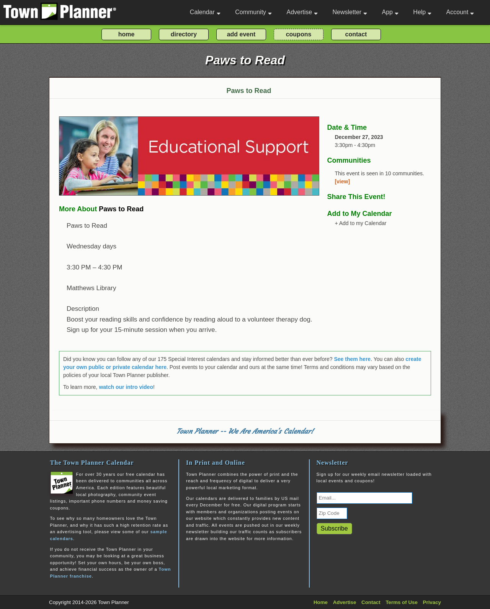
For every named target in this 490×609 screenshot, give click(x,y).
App (390, 12)
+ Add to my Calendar (360, 223)
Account (460, 12)
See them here (352, 359)
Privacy (432, 602)
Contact (371, 602)
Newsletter (350, 12)
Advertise (302, 12)
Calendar (205, 12)
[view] (342, 181)
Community (253, 12)
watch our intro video (126, 387)
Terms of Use (401, 602)
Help (422, 12)
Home (321, 602)
